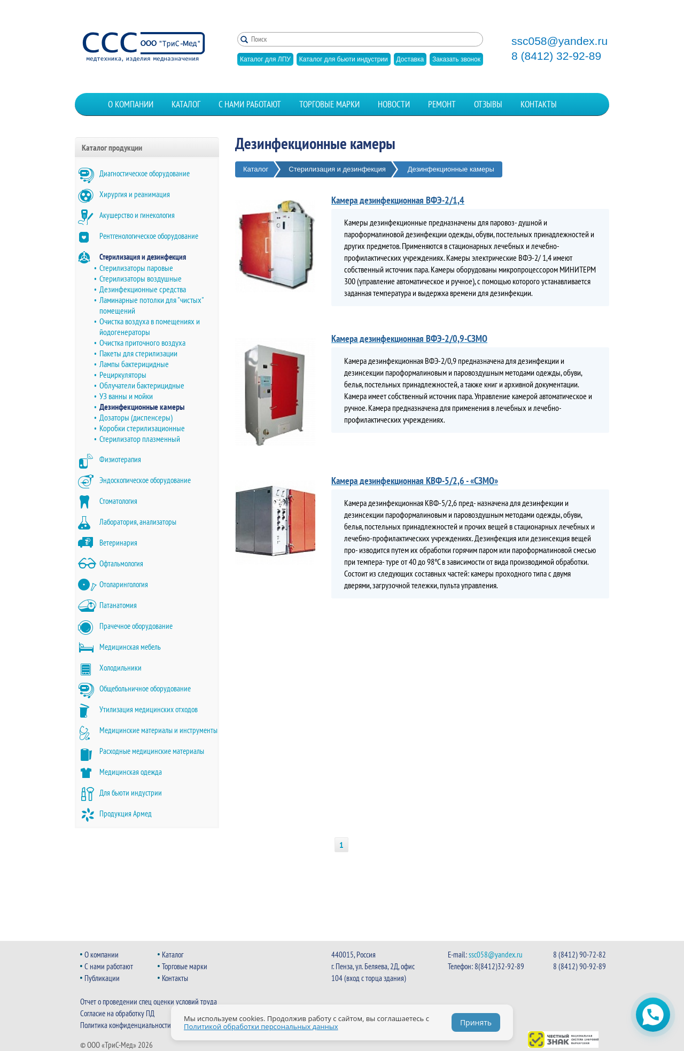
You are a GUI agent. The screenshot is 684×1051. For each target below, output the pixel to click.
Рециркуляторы (122, 374)
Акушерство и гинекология (137, 215)
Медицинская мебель (130, 647)
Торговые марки (329, 104)
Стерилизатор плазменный (139, 438)
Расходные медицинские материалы (151, 751)
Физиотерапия (120, 459)
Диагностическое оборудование (144, 173)
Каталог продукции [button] (112, 147)
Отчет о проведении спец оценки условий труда (148, 1001)
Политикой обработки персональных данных (261, 1026)
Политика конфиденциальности (125, 1025)
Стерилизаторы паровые (136, 267)
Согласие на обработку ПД (117, 1013)
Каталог (186, 104)
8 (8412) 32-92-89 (556, 56)
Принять (476, 1022)
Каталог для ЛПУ (265, 59)
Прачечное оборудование (136, 626)
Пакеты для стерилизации (138, 353)
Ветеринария (118, 543)
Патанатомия (118, 605)
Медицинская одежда (130, 772)
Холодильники (120, 668)
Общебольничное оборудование (145, 688)
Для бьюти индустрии (130, 793)
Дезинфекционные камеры (141, 406)
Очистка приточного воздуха (142, 342)
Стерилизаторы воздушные (140, 278)
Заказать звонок (456, 59)
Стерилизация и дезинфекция (142, 257)
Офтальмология (121, 563)
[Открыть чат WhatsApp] (653, 1015)
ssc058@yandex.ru (559, 41)
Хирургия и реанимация (134, 194)
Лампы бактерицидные (134, 364)
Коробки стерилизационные (142, 428)
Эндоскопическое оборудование (145, 480)
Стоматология (118, 501)
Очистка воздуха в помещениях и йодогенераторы (149, 326)
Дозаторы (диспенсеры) (136, 417)
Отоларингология (123, 584)
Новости (394, 104)
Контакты (538, 104)
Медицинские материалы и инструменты (158, 730)
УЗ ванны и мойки (126, 396)
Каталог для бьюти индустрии (343, 59)
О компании (130, 104)
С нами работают (250, 104)
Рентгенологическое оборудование (148, 236)
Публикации (102, 978)
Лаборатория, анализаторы (137, 522)
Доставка (410, 59)
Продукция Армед (125, 813)
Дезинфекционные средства (142, 289)
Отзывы (488, 104)
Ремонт (442, 104)
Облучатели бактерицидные (141, 385)
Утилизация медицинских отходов (148, 709)
